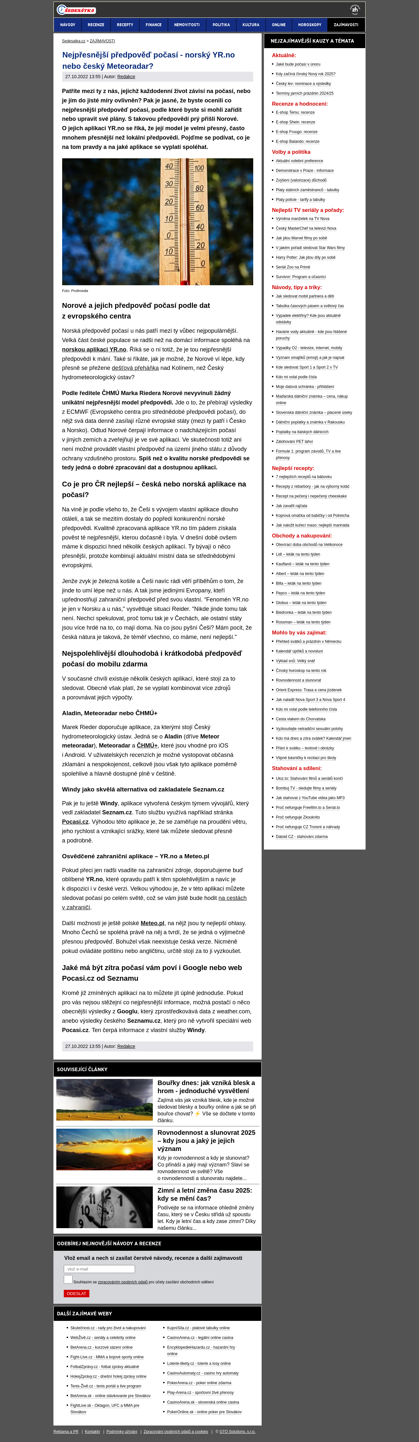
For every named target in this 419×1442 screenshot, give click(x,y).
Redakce (126, 76)
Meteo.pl (152, 923)
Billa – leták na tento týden (299, 583)
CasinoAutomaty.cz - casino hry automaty (203, 1373)
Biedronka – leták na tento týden (304, 612)
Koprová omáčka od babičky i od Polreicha (312, 515)
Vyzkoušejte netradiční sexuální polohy (309, 728)
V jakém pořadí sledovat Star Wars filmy (310, 248)
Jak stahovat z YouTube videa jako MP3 (310, 798)
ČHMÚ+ (147, 745)
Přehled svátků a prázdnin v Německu (308, 641)
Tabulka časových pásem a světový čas (310, 306)
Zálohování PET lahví (294, 441)
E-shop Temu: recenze (295, 112)
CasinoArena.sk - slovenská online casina (203, 1402)
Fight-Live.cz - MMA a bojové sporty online (107, 1357)
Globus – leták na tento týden (301, 603)
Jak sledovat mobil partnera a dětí (305, 296)
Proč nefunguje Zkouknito (298, 817)
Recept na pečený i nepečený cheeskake (311, 496)
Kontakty (92, 1431)
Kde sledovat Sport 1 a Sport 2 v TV (307, 367)
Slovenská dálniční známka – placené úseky (314, 412)
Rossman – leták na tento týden (303, 622)
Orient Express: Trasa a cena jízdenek (309, 690)
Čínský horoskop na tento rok (301, 670)
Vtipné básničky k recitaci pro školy (306, 758)
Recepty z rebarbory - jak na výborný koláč (312, 486)
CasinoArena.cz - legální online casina (200, 1337)
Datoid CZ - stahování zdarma (302, 836)
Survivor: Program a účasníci (301, 277)
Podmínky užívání (122, 1431)
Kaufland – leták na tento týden (302, 564)
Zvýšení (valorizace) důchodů (301, 180)
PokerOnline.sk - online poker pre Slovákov (204, 1412)
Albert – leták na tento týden (300, 573)
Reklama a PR (65, 1431)
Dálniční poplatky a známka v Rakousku (310, 422)
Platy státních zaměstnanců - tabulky (307, 190)
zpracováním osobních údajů (123, 1282)
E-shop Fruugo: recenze (297, 132)
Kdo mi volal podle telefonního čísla (306, 709)
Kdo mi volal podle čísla (296, 377)
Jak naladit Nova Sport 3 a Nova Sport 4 (310, 699)
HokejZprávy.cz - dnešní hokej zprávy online (109, 1376)
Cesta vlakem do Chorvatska (300, 719)
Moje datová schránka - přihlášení (305, 386)
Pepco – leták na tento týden (300, 593)
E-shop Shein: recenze (295, 122)
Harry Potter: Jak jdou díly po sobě (305, 257)
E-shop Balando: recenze (298, 141)
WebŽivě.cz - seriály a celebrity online (103, 1337)
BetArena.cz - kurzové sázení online (102, 1347)
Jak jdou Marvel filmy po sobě (301, 238)
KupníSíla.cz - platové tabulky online (198, 1328)
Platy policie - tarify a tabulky (300, 199)
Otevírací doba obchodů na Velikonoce (309, 544)
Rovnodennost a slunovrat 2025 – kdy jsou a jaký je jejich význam (206, 1140)
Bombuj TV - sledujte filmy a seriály (306, 788)
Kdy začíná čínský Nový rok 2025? (305, 74)
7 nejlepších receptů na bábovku (304, 477)
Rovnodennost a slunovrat (298, 680)
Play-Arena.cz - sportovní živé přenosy (200, 1392)
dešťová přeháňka (135, 368)
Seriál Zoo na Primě (293, 267)
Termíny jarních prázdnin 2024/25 (305, 93)
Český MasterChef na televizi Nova (306, 228)
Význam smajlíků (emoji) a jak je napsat (310, 357)
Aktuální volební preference (299, 161)
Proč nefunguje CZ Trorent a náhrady (308, 827)
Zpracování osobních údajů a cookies (176, 1431)
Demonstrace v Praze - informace (305, 170)
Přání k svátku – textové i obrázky (305, 748)
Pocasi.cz (75, 822)
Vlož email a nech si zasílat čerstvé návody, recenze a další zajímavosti (153, 1258)
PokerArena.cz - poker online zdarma (199, 1383)
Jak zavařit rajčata (291, 506)
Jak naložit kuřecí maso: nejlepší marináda (312, 525)
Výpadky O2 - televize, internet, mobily (309, 348)
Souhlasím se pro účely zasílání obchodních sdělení (144, 1282)
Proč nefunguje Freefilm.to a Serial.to (308, 807)
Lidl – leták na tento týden (298, 554)
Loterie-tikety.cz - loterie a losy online (199, 1363)
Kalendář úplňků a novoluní (299, 651)
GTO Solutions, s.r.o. (237, 1431)
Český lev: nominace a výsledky (303, 83)
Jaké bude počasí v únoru (298, 64)
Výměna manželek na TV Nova (302, 218)
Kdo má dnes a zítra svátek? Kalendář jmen (313, 738)
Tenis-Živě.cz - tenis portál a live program (106, 1386)
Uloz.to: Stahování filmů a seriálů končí (309, 778)
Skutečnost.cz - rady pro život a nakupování (108, 1328)
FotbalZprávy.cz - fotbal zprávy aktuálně (105, 1366)
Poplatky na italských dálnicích (302, 432)
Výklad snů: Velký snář (295, 661)
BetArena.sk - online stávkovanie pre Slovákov (111, 1396)
